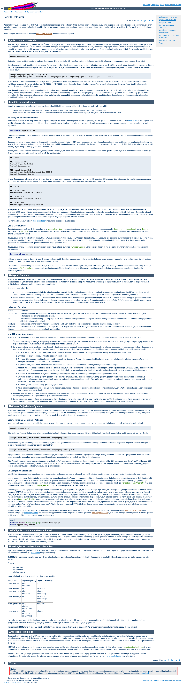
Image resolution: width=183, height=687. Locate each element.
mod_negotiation (44, 34)
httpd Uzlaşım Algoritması (20, 334)
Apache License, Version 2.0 (14, 682)
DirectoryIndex (78, 247)
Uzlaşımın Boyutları (17, 307)
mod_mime (35, 553)
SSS (162, 5)
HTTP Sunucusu (17, 12)
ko (149, 21)
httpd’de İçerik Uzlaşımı (167, 20)
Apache (6, 12)
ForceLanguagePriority (133, 483)
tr (153, 21)
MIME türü (132, 121)
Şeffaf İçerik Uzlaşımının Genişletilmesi (168, 31)
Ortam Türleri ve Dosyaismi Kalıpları (25, 420)
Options (24, 232)
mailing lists (146, 673)
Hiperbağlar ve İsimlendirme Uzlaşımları (31, 546)
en (137, 21)
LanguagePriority (43, 486)
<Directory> (119, 229)
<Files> (145, 229)
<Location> (131, 229)
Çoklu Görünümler (16, 226)
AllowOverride (55, 229)
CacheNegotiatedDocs (132, 647)
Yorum (161, 43)
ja (145, 21)
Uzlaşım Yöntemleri (166, 22)
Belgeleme (29, 12)
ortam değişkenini (31, 513)
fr (142, 21)
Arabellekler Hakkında (167, 40)
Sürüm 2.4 (39, 12)
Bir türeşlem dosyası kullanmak (23, 118)
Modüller (146, 5)
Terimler (168, 5)
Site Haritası (176, 5)
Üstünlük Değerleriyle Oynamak (26, 406)
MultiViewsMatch (26, 268)
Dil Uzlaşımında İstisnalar (20, 471)
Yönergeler (155, 5)
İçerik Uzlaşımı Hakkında (168, 17)
